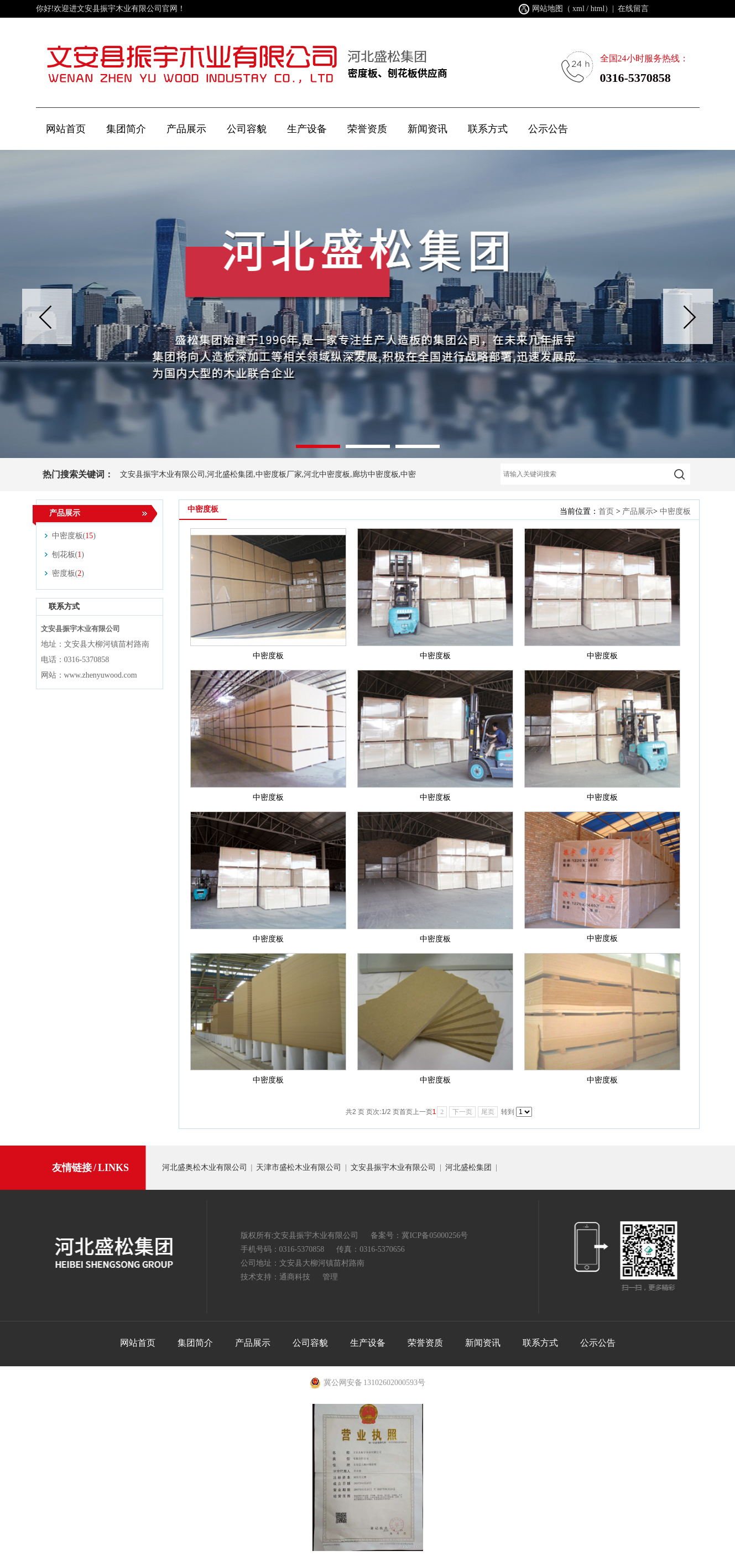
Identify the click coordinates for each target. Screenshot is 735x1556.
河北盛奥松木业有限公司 (204, 1167)
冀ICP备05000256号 (435, 1235)
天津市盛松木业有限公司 (298, 1167)
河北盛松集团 (468, 1167)
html (598, 8)
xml (578, 8)
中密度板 (675, 511)
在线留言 (633, 8)
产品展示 (637, 511)
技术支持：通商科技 (275, 1277)
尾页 (487, 1112)
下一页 (462, 1112)
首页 (606, 511)
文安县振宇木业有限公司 (393, 1167)
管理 (330, 1277)
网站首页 (66, 128)
